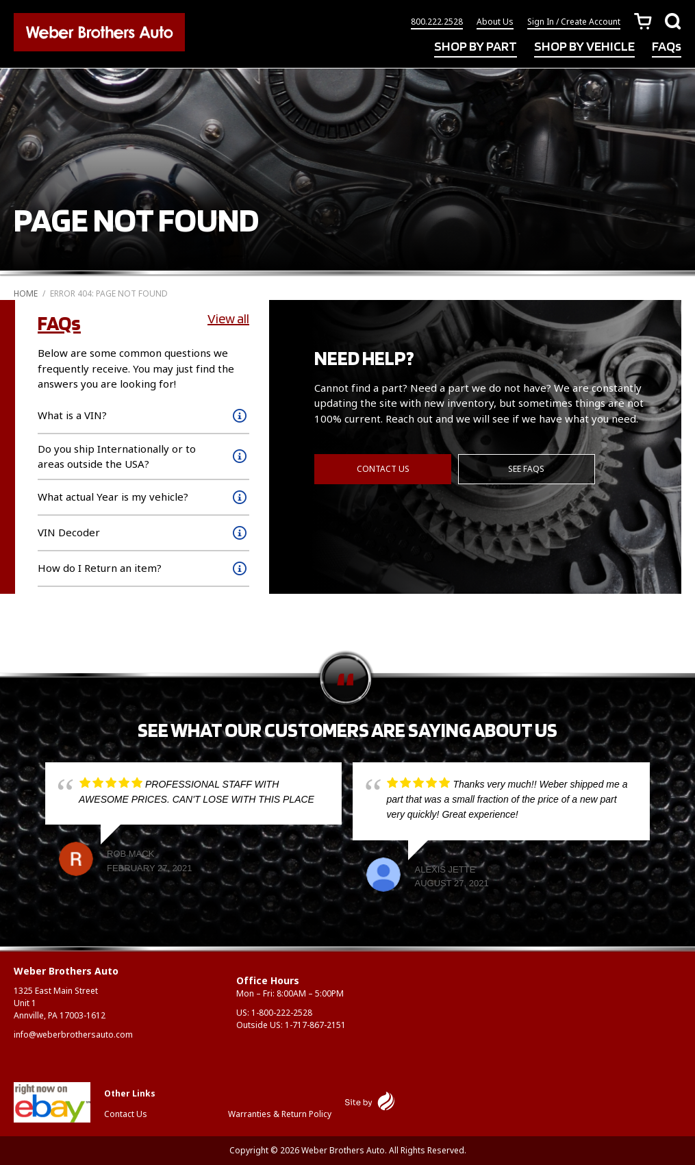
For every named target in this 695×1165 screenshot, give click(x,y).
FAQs (666, 46)
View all (228, 318)
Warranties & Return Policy (279, 1114)
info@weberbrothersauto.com (73, 1034)
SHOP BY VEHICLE (584, 46)
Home (26, 293)
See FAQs (527, 468)
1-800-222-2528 (281, 1012)
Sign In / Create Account (573, 22)
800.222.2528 (437, 22)
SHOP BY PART (475, 46)
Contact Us (383, 468)
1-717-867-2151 (315, 1025)
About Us (495, 22)
